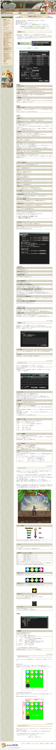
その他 (4, 61)
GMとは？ (5, 59)
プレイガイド (5, 29)
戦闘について (5, 38)
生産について (5, 40)
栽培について (5, 44)
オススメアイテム (6, 23)
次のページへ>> (38, 736)
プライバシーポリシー (35, 743)
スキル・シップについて (7, 37)
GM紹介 (4, 60)
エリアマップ (5, 24)
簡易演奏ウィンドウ (33, 26)
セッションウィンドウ (38, 147)
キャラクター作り (6, 20)
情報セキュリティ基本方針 (44, 743)
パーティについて (6, 39)
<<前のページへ (31, 736)
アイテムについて (6, 34)
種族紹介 (5, 19)
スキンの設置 (41, 27)
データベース (5, 63)
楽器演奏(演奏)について (7, 48)
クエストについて (6, 45)
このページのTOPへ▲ (49, 320)
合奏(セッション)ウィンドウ (42, 26)
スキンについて (36, 27)
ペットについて (6, 50)
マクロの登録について (7, 36)
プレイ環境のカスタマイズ (7, 35)
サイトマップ (23, 743)
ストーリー (5, 21)
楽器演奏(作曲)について (7, 49)
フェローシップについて (7, 47)
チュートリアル (6, 27)
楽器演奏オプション (25, 26)
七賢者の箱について (6, 53)
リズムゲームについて (28, 27)
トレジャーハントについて (7, 52)
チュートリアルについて (7, 32)
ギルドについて (6, 46)
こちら (22, 217)
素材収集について (6, 41)
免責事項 (51, 743)
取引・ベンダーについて (7, 42)
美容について (5, 43)
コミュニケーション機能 (7, 33)
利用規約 (28, 743)
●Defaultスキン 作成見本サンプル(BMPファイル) (34, 688)
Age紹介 (4, 25)
